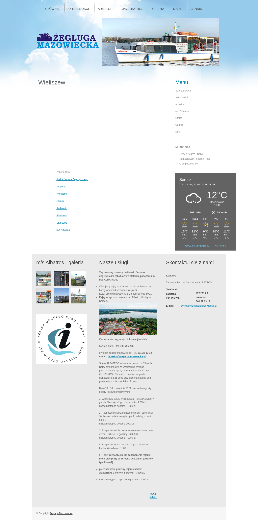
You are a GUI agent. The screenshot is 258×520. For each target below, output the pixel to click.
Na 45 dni (220, 245)
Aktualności (181, 97)
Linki (177, 131)
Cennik (179, 124)
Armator (179, 104)
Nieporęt (61, 186)
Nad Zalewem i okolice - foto (194, 158)
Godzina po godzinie (197, 245)
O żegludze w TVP (189, 163)
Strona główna (183, 90)
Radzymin (61, 208)
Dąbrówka (61, 222)
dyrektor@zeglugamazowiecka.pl (127, 356)
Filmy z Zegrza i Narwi (191, 154)
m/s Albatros (63, 230)
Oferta (178, 118)
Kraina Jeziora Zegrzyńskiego (72, 179)
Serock (60, 201)
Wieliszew (61, 193)
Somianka (61, 215)
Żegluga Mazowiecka (61, 513)
